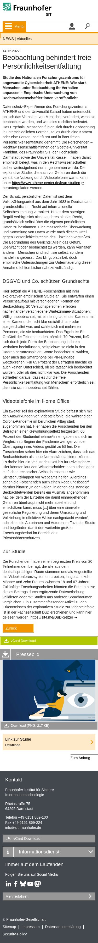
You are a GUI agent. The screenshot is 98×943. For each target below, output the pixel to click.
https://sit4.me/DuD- (54, 617)
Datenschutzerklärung (63, 927)
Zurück (11, 628)
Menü (19, 26)
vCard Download (19, 641)
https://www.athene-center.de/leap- (48, 183)
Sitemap (9, 927)
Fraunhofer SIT (0, 35)
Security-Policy (15, 934)
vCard (27, 838)
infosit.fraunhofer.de (23, 827)
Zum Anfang (80, 758)
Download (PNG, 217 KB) (26, 726)
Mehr (16, 896)
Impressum (30, 927)
